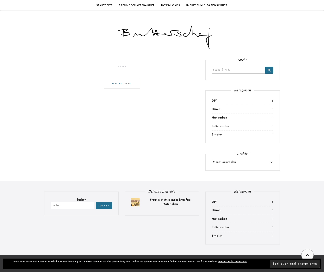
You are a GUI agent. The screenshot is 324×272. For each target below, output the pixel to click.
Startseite (104, 5)
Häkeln (216, 109)
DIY (214, 100)
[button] (165, 35)
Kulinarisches (220, 126)
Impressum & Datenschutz (207, 5)
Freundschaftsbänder (137, 5)
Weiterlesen (121, 83)
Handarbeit (219, 117)
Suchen (81, 199)
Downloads (170, 5)
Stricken (217, 134)
